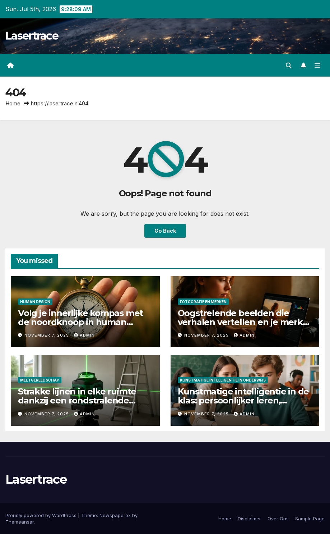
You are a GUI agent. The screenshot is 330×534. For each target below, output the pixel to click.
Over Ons (278, 518)
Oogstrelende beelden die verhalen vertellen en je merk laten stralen (240, 322)
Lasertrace (31, 35)
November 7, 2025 (47, 335)
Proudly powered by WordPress (41, 515)
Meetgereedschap (39, 380)
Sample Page (310, 518)
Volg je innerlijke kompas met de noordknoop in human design (80, 322)
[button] (289, 65)
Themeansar (19, 522)
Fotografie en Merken (203, 302)
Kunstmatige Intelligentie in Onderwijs (223, 380)
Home (12, 103)
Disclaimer (249, 518)
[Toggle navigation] (317, 65)
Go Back (165, 231)
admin (84, 335)
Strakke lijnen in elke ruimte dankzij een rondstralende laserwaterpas (77, 400)
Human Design (35, 302)
